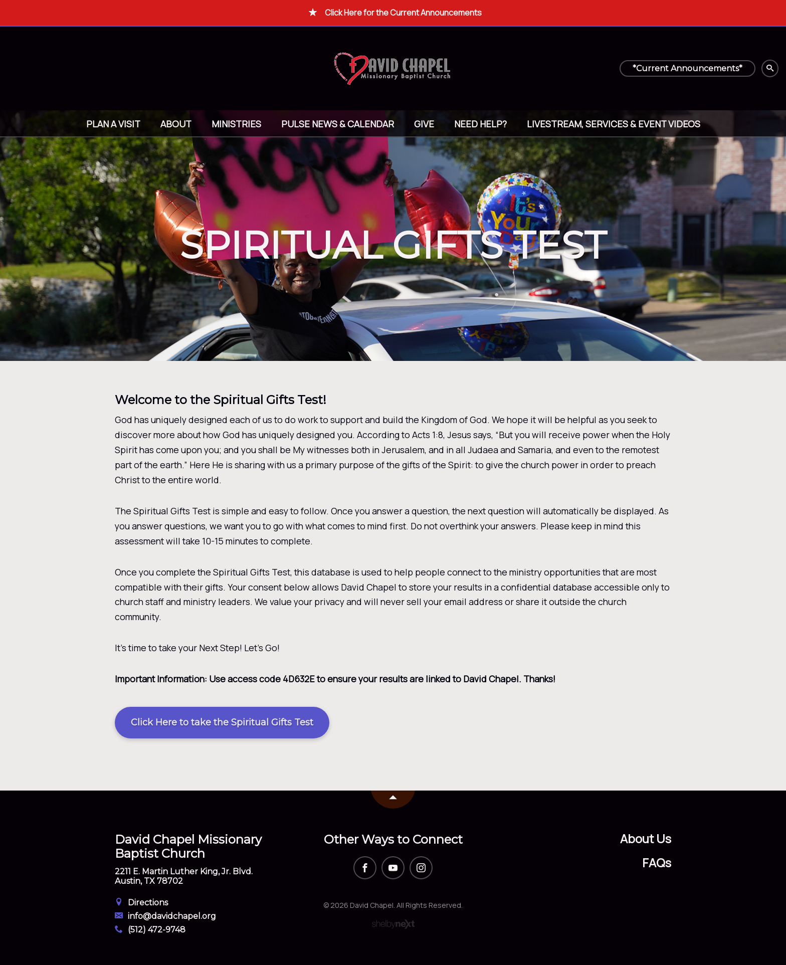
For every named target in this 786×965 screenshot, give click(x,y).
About (175, 124)
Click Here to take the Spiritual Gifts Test (222, 722)
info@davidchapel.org (165, 916)
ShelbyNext (393, 924)
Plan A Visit (113, 124)
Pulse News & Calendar (337, 124)
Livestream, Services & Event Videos (613, 124)
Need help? (480, 124)
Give (424, 124)
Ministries (236, 124)
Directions (141, 902)
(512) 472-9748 (150, 929)
